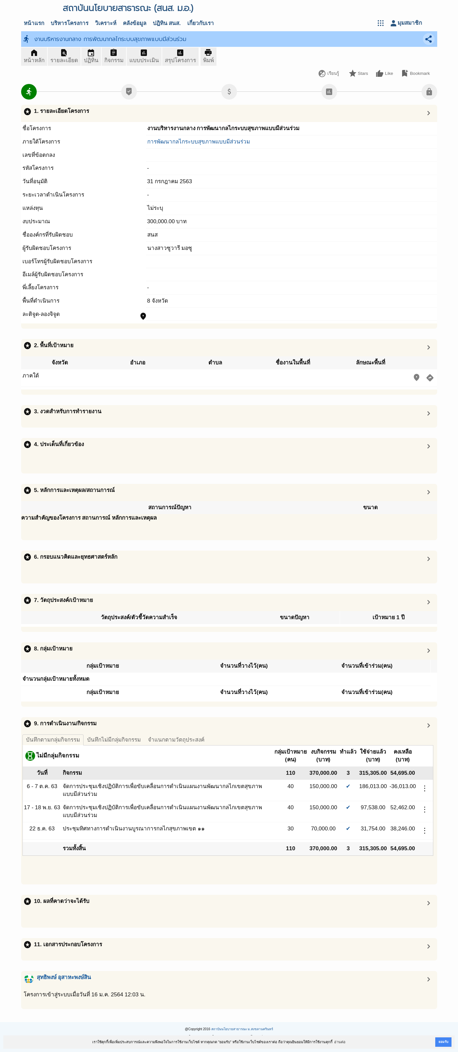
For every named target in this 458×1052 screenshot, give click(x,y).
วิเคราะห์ (105, 23)
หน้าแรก (34, 23)
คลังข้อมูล (134, 23)
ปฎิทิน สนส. (167, 23)
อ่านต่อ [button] (340, 1042)
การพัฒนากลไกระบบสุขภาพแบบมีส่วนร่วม (198, 142)
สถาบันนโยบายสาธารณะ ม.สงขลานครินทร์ (242, 1029)
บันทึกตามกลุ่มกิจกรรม (53, 740)
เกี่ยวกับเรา (200, 23)
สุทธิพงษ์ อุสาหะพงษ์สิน (64, 977)
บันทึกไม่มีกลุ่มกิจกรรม (114, 740)
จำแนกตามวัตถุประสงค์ (176, 740)
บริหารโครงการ (69, 23)
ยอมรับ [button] (443, 1042)
